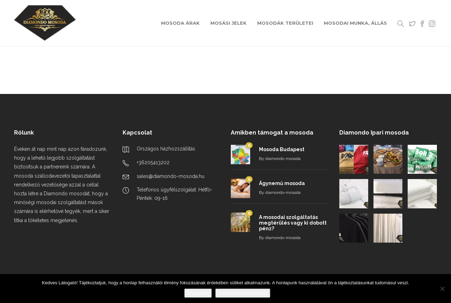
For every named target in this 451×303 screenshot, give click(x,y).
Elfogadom (198, 293)
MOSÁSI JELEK (228, 23)
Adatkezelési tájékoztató (242, 293)
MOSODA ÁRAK (180, 23)
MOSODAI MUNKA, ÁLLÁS (355, 23)
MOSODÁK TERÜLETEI (285, 23)
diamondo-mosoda (283, 158)
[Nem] (442, 288)
